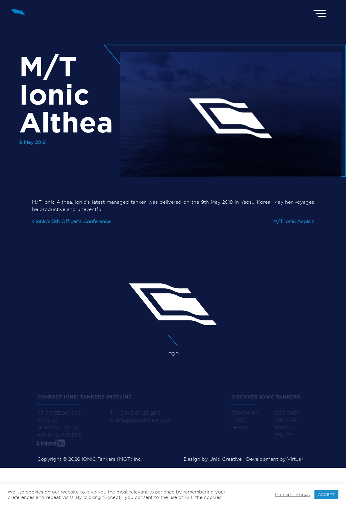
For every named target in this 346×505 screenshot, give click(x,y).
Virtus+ (295, 459)
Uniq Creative (225, 459)
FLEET (239, 423)
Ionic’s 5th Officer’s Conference (71, 221)
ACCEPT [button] (326, 494)
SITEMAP (286, 423)
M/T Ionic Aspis (293, 221)
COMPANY (244, 416)
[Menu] (320, 13)
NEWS (239, 430)
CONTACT (287, 416)
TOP (168, 345)
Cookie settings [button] (292, 494)
